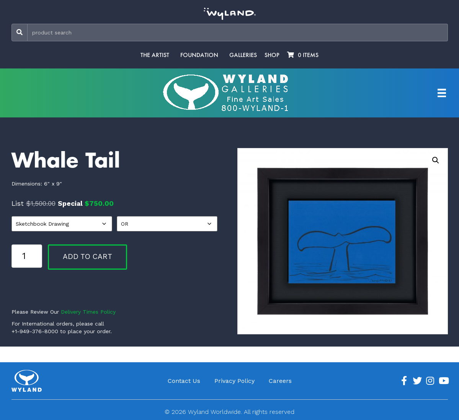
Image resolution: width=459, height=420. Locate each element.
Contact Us (184, 380)
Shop (272, 55)
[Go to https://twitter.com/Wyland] (417, 381)
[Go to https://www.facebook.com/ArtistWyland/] (404, 381)
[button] (436, 160)
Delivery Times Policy (88, 312)
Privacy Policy (234, 380)
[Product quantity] (26, 255)
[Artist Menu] (441, 92)
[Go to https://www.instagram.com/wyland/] (430, 381)
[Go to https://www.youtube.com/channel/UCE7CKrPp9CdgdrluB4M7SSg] (443, 381)
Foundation (199, 55)
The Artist (154, 55)
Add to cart (87, 256)
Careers (280, 380)
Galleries (243, 55)
